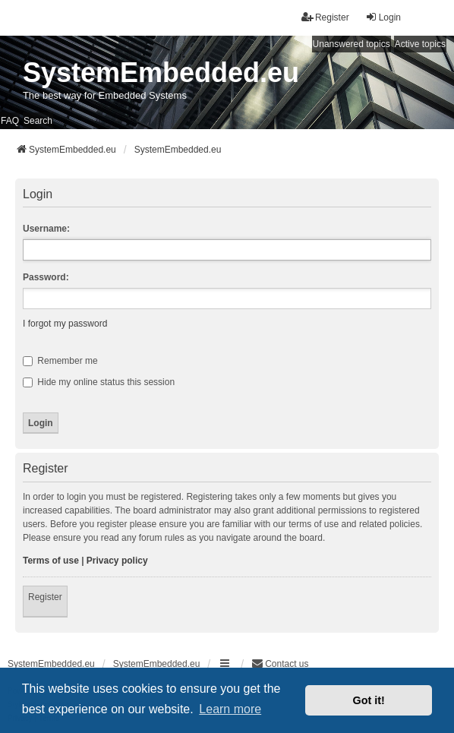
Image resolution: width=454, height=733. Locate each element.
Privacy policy (117, 560)
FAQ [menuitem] (10, 120)
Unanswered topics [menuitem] (351, 44)
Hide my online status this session (99, 382)
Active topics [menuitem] (420, 44)
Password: (46, 277)
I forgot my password (65, 323)
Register (45, 597)
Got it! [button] (369, 700)
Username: (46, 228)
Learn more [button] (230, 709)
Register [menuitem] (325, 17)
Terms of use (51, 560)
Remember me (60, 360)
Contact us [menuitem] (279, 663)
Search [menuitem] (38, 120)
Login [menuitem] (383, 17)
